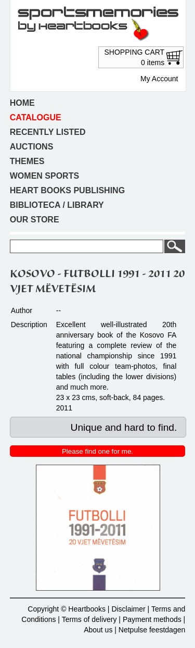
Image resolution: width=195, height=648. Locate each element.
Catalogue (35, 117)
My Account (159, 78)
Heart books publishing (67, 190)
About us (98, 630)
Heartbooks (87, 609)
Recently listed (48, 132)
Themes (27, 161)
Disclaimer (128, 609)
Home (22, 102)
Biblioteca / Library (57, 205)
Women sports (44, 175)
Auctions (32, 146)
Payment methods (152, 619)
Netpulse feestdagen (152, 630)
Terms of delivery (89, 619)
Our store (34, 219)
